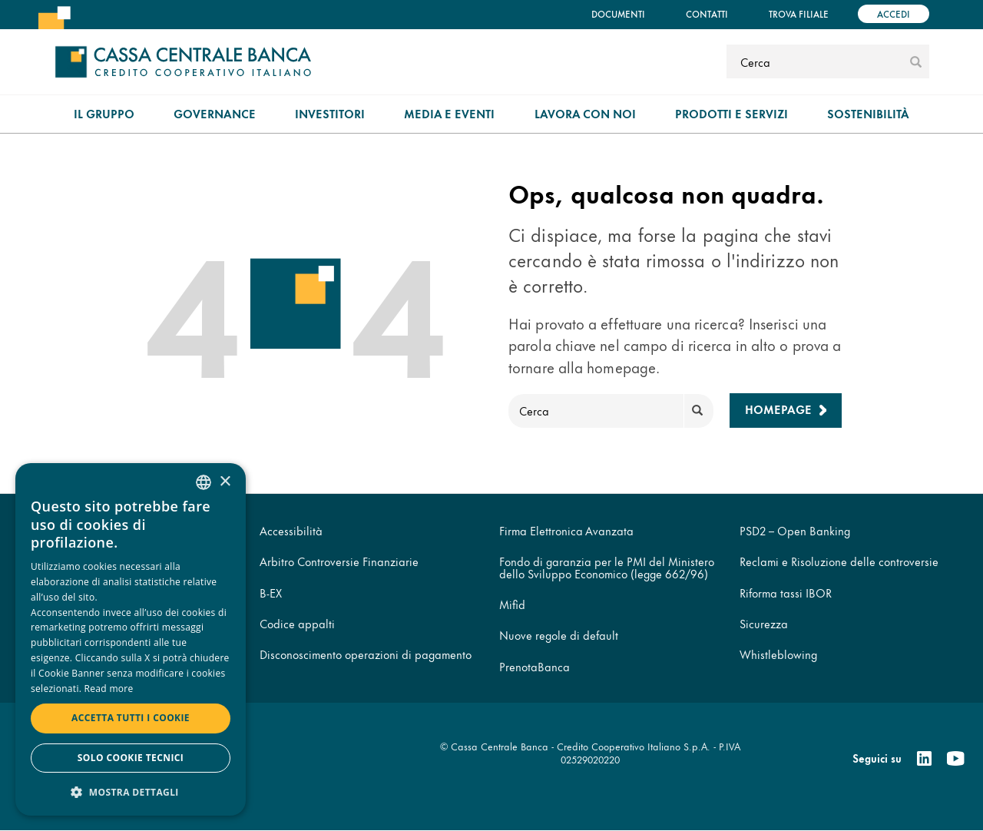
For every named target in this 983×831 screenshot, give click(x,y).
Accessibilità (291, 530)
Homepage (778, 409)
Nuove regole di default (558, 635)
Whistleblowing (778, 654)
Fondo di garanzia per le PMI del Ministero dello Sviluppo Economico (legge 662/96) (606, 566)
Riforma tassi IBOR (786, 592)
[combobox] (203, 482)
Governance (215, 113)
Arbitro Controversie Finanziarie (339, 561)
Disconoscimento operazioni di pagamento (366, 654)
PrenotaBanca (534, 666)
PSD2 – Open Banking (795, 530)
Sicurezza (764, 623)
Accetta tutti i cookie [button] (130, 717)
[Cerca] (815, 61)
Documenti (618, 13)
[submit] (915, 61)
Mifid (512, 604)
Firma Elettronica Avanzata (566, 530)
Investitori (330, 113)
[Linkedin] (924, 758)
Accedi (893, 13)
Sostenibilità (868, 113)
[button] (130, 791)
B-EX (271, 592)
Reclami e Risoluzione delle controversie (839, 561)
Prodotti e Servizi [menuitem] (731, 113)
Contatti (707, 13)
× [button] (224, 482)
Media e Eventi (449, 113)
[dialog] (130, 639)
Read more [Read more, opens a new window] (109, 688)
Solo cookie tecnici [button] (131, 757)
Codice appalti (297, 623)
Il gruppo (104, 113)
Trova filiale (799, 13)
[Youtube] (955, 758)
